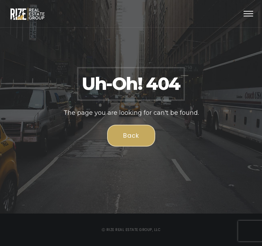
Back (131, 135)
